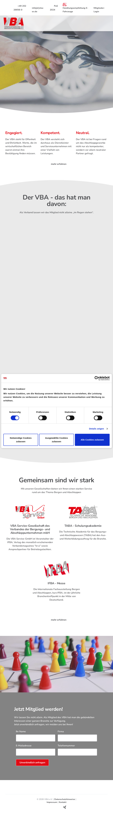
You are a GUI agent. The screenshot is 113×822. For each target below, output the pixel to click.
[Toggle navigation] (107, 23)
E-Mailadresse (23, 749)
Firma (61, 735)
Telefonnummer (66, 749)
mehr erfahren (56, 164)
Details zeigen (96, 428)
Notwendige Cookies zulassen (21, 440)
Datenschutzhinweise (64, 803)
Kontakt (62, 806)
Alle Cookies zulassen (92, 439)
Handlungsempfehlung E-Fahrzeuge (75, 8)
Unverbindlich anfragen (32, 766)
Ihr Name (21, 735)
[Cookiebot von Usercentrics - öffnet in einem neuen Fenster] (97, 378)
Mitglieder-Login (99, 8)
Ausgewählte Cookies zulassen (56, 440)
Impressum (52, 806)
